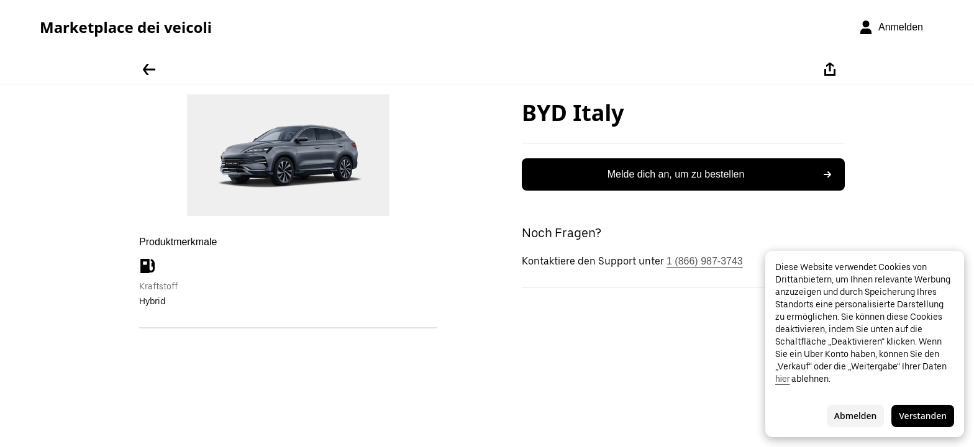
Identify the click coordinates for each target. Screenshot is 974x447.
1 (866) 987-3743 (705, 261)
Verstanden (923, 416)
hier (782, 379)
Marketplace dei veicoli (126, 27)
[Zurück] (149, 69)
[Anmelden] (891, 27)
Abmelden (855, 416)
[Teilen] (830, 69)
